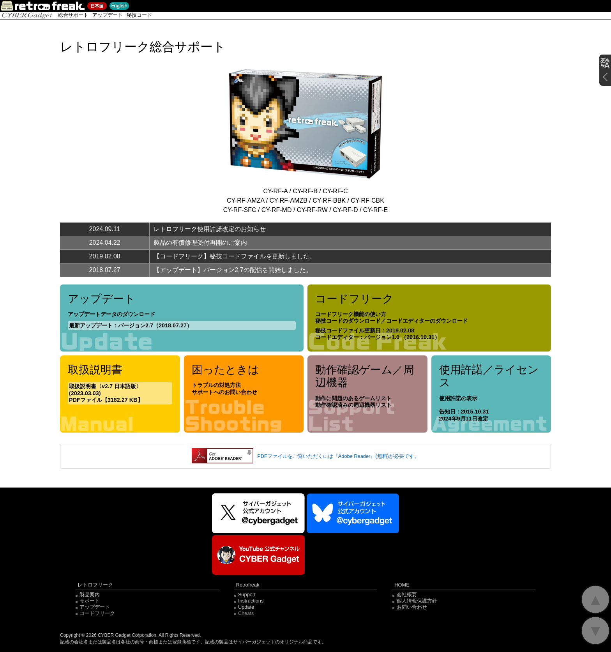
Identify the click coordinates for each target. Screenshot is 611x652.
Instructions (250, 601)
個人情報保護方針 (417, 601)
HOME (401, 585)
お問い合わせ (412, 607)
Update (246, 607)
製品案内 (89, 594)
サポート (89, 601)
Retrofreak (248, 585)
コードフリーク (97, 613)
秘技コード (139, 15)
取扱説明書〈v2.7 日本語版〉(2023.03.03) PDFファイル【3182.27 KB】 (106, 393)
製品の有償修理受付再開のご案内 (200, 242)
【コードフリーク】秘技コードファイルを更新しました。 (235, 256)
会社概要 (407, 594)
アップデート (107, 15)
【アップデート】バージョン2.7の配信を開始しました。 (233, 270)
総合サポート (73, 15)
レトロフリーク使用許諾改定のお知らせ (210, 229)
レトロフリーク (95, 585)
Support (247, 594)
